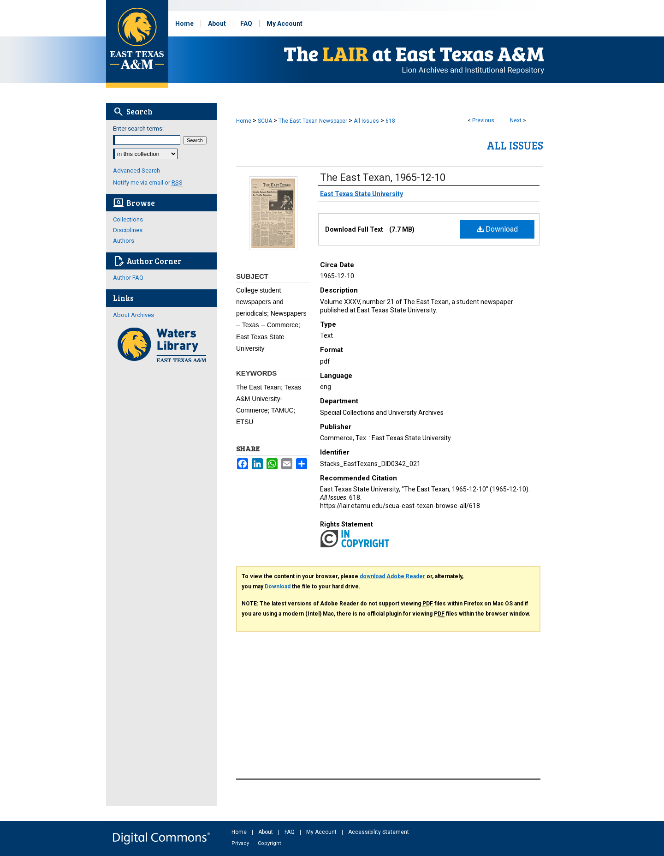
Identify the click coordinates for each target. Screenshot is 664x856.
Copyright (269, 843)
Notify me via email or (148, 182)
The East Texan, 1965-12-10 (382, 177)
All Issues (366, 121)
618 (390, 121)
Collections (128, 219)
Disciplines (127, 230)
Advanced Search (136, 170)
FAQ (290, 832)
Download (497, 229)
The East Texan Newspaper (313, 121)
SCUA (265, 121)
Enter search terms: (138, 128)
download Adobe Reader (392, 576)
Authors (123, 240)
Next (516, 120)
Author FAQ (128, 277)
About (266, 832)
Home (243, 121)
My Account (322, 832)
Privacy (240, 843)
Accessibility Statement (378, 832)
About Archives (133, 314)
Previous (483, 120)
